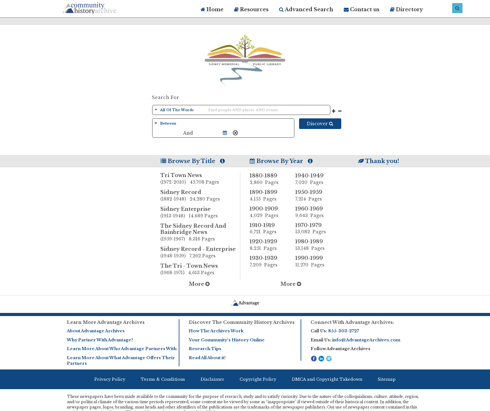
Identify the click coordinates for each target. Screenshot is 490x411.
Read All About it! (207, 357)
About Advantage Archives (96, 331)
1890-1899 (268, 195)
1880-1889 (268, 179)
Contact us (361, 9)
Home (212, 9)
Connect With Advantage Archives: (352, 322)
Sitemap (387, 379)
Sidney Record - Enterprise (200, 253)
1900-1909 (268, 212)
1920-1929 (268, 244)
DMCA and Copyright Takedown (327, 379)
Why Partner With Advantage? (100, 340)
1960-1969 (313, 212)
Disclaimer (212, 379)
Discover (320, 123)
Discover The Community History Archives (242, 322)
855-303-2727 (343, 331)
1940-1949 (313, 179)
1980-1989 (313, 244)
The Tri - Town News (200, 269)
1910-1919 (268, 228)
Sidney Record (200, 196)
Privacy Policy (109, 379)
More (199, 284)
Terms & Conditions (163, 379)
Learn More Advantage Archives (106, 322)
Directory (406, 9)
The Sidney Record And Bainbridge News (200, 233)
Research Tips (205, 348)
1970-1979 (313, 228)
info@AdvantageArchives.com (366, 340)
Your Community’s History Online (227, 340)
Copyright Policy (258, 379)
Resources (251, 9)
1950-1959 (313, 195)
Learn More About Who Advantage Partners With (122, 348)
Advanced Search (306, 9)
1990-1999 (313, 261)
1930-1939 (268, 261)
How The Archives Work (216, 331)
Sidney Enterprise (200, 213)
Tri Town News (200, 179)
